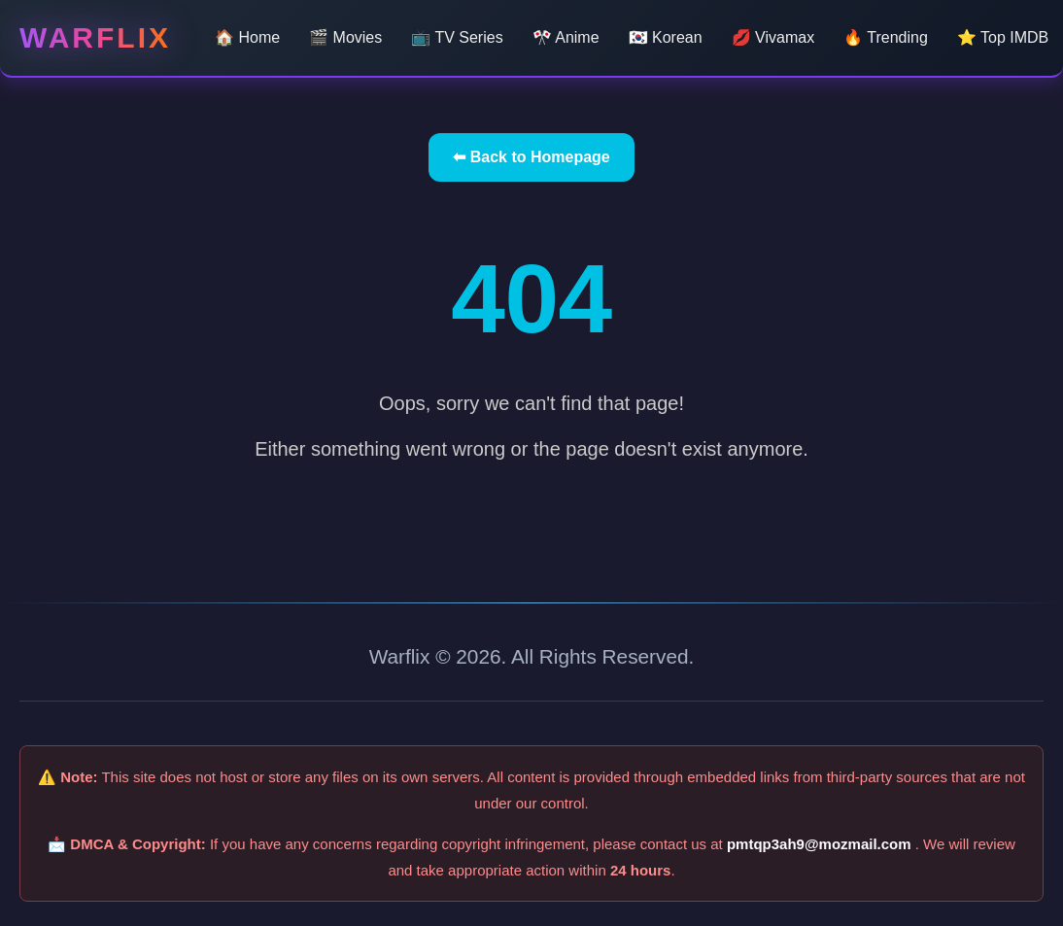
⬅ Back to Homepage (531, 157)
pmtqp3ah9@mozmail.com (821, 844)
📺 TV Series (456, 37)
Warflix (95, 37)
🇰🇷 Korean (666, 37)
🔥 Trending (885, 37)
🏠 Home (247, 37)
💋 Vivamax (773, 37)
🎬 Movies (345, 37)
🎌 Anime (566, 37)
